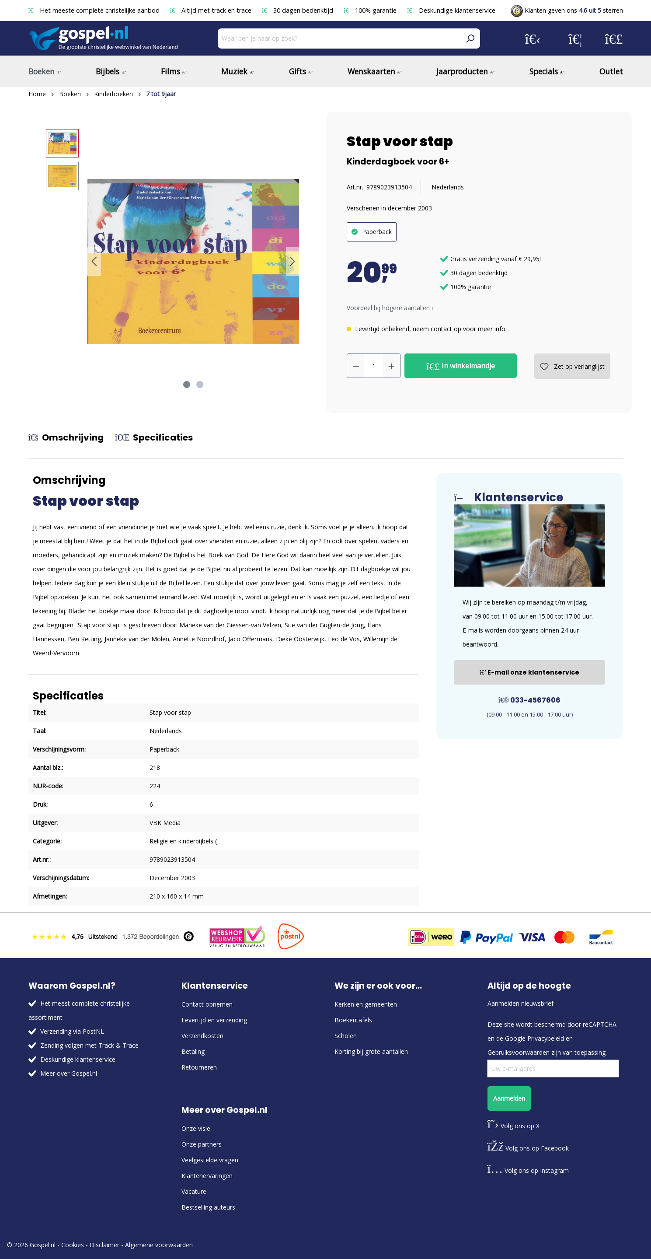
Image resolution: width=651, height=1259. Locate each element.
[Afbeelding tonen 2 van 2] (199, 384)
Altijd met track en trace (211, 10)
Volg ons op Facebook (528, 1148)
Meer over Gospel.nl (68, 1073)
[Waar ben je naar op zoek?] (339, 38)
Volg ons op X (513, 1126)
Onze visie (195, 1128)
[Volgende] (292, 261)
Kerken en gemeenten (365, 1004)
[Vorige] (94, 261)
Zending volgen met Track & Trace (89, 1045)
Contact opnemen (207, 1004)
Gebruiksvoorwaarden (518, 1052)
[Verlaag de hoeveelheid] (356, 365)
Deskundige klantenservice (451, 10)
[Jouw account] (533, 38)
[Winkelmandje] (614, 38)
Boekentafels (353, 1020)
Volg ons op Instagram (528, 1170)
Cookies (72, 1245)
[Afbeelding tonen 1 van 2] (186, 384)
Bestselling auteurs (208, 1207)
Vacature (193, 1191)
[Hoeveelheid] (373, 365)
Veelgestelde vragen (209, 1160)
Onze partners (201, 1144)
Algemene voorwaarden (159, 1245)
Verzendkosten (202, 1036)
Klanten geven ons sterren (567, 10)
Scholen (345, 1036)
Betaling (193, 1051)
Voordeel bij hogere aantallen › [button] (390, 308)
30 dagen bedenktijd (298, 10)
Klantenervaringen (207, 1176)
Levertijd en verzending (214, 1020)
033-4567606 (529, 700)
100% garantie (371, 10)
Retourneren (199, 1067)
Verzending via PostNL (72, 1031)
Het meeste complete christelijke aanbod (94, 10)
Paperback (377, 231)
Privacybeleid (545, 1038)
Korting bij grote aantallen (371, 1051)
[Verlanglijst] (575, 38)
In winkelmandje (460, 366)
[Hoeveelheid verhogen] (392, 365)
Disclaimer (104, 1245)
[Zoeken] (470, 38)
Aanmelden (509, 1098)
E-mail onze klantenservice (530, 672)
